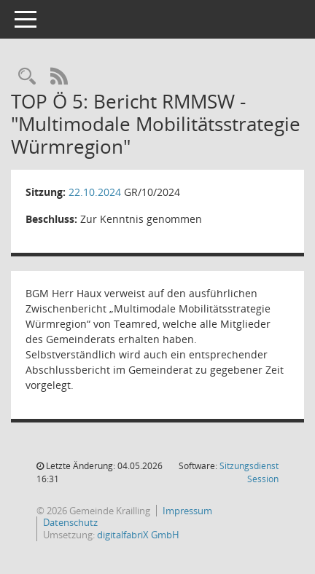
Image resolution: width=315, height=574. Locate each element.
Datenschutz (70, 522)
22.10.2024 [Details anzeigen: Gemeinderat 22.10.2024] (95, 192)
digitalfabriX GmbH (138, 535)
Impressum (187, 511)
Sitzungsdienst (249, 472)
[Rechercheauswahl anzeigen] (27, 77)
